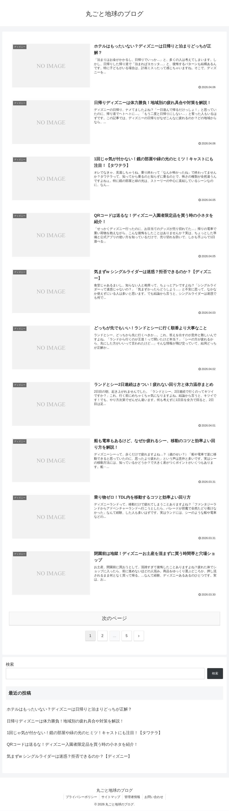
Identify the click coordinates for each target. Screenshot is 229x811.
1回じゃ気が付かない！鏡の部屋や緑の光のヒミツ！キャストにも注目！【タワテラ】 (84, 733)
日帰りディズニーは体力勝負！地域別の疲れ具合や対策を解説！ (65, 721)
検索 (10, 664)
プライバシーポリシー (80, 797)
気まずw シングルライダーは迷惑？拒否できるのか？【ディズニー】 (69, 756)
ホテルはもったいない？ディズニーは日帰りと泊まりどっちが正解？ (69, 709)
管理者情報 (132, 797)
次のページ (114, 618)
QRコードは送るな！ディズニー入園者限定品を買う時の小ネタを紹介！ (72, 744)
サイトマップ (110, 797)
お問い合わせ (154, 797)
